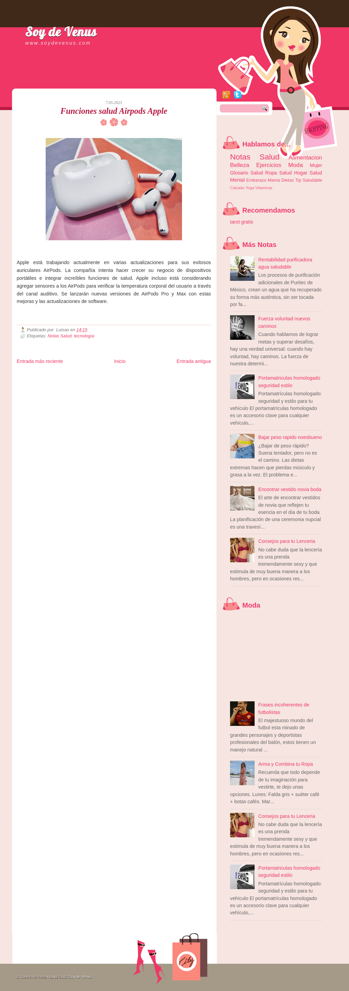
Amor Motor (197, 385)
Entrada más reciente (40, 361)
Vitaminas (263, 188)
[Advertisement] (96, 82)
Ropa (271, 173)
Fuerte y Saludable (91, 380)
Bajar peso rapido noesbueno (290, 437)
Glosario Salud (246, 173)
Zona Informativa (29, 375)
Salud (285, 173)
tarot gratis (241, 222)
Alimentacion (305, 157)
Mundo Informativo (60, 385)
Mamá (274, 180)
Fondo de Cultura (158, 375)
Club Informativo (131, 375)
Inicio (119, 361)
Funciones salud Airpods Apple (113, 111)
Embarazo (256, 180)
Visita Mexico (132, 385)
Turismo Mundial (88, 385)
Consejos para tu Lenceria (286, 541)
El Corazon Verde (156, 385)
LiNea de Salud (76, 375)
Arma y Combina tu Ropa (285, 764)
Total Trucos (116, 380)
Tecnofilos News (47, 380)
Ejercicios (268, 165)
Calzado (237, 188)
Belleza (239, 165)
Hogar (300, 173)
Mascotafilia (36, 385)
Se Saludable (111, 385)
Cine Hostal (135, 380)
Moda (295, 165)
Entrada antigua (194, 361)
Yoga (249, 188)
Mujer (316, 165)
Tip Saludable (308, 180)
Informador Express (103, 375)
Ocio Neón (68, 380)
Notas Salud (60, 335)
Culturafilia (179, 385)
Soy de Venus (61, 32)
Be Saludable (53, 375)
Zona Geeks (181, 375)
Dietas (287, 180)
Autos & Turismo (182, 380)
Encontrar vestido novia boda (289, 489)
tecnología (84, 335)
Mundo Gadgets (157, 380)
